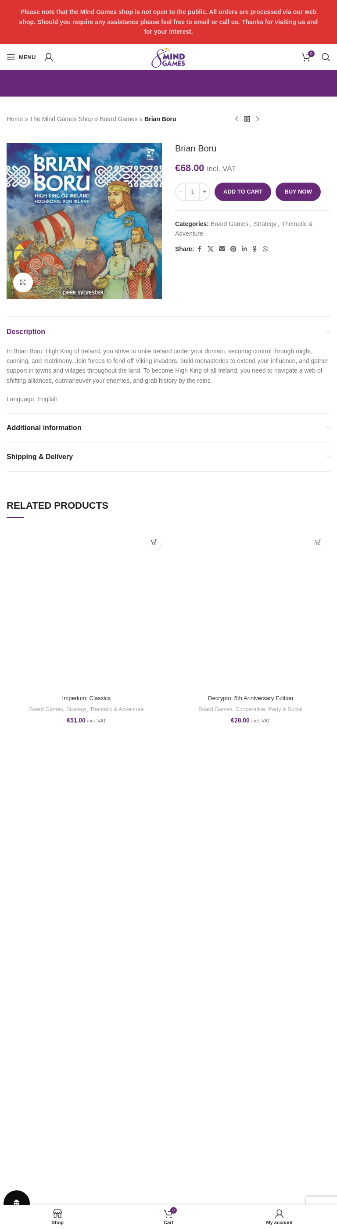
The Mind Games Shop (61, 118)
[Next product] (257, 119)
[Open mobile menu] (21, 57)
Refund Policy (25, 1095)
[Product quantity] (192, 192)
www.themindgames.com (55, 1035)
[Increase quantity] (204, 192)
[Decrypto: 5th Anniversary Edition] (250, 610)
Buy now (298, 191)
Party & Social (287, 709)
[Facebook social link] (199, 249)
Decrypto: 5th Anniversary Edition (250, 697)
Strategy (265, 223)
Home (15, 118)
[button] (154, 542)
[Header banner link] (168, 22)
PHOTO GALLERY (199, 1079)
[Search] (326, 57)
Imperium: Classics (86, 697)
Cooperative (250, 709)
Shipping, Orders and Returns (47, 1110)
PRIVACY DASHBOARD (206, 1125)
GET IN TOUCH (195, 1095)
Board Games (118, 118)
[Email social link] (222, 249)
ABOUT (183, 1110)
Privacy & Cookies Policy (41, 1125)
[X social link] (210, 249)
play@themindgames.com (59, 1026)
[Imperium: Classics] (86, 610)
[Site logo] (168, 56)
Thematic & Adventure (118, 709)
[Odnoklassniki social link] (255, 249)
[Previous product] (236, 119)
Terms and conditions (36, 1079)
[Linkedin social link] (244, 249)
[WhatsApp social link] (265, 249)
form (77, 1043)
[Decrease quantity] (180, 192)
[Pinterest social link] (233, 249)
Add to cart (242, 191)
